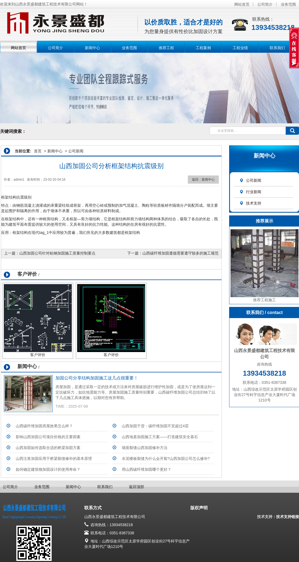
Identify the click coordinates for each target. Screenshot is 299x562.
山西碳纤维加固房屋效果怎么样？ (44, 426)
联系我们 (277, 48)
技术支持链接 (287, 516)
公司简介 (265, 4)
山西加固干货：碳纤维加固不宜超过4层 (155, 426)
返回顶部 (136, 487)
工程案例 (203, 48)
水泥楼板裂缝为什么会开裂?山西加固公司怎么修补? (166, 458)
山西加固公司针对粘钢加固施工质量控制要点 (57, 253)
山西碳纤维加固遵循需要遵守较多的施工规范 (180, 253)
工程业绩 (240, 48)
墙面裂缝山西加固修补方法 (144, 447)
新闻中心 (92, 48)
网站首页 (242, 4)
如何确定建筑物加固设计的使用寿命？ (48, 469)
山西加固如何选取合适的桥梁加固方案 (48, 447)
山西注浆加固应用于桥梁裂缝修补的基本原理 (54, 458)
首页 (38, 151)
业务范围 (288, 4)
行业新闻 (250, 192)
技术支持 (250, 203)
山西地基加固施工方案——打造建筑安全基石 (160, 437)
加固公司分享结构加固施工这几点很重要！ (96, 378)
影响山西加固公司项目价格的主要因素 (48, 437)
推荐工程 (166, 48)
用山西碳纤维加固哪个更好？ (146, 469)
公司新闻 (250, 180)
